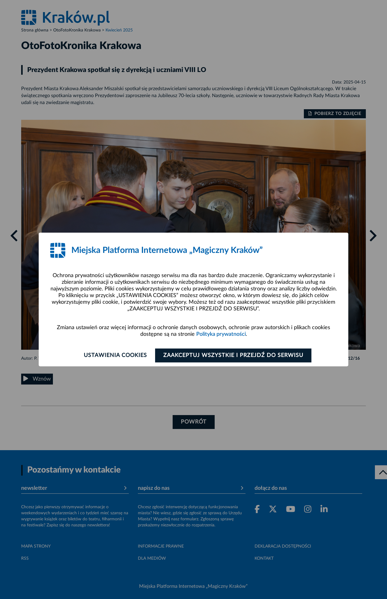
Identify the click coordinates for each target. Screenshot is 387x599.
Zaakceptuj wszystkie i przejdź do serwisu (233, 355)
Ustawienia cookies (115, 355)
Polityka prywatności (221, 334)
